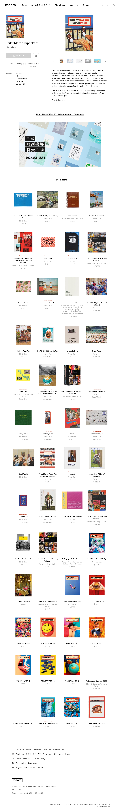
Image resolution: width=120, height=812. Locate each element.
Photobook (60, 5)
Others (86, 5)
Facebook (21, 763)
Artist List (47, 750)
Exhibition (37, 750)
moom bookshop (10, 5)
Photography (21, 63)
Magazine (74, 5)
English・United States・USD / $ (29, 767)
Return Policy (21, 759)
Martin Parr (11, 47)
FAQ (30, 759)
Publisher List (58, 750)
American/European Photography (33, 66)
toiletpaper (60, 100)
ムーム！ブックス (40, 5)
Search (102, 5)
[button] (105, 60)
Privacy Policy (39, 759)
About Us (20, 750)
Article (28, 750)
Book (24, 5)
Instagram (33, 763)
